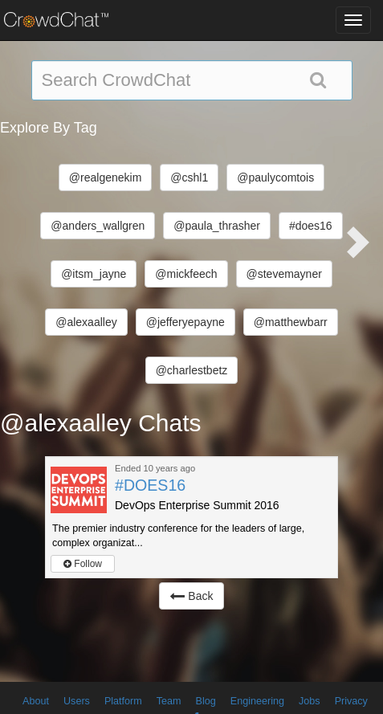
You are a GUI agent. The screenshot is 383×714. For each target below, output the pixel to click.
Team (169, 701)
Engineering (257, 701)
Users (76, 701)
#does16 (310, 225)
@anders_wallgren (98, 225)
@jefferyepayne (185, 322)
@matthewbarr (291, 322)
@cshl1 (189, 177)
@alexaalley (85, 322)
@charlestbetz (192, 370)
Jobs (309, 701)
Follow (82, 563)
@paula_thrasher (216, 225)
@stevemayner (284, 273)
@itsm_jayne (93, 273)
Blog (206, 701)
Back (191, 596)
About (35, 701)
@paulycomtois (275, 177)
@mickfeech (186, 273)
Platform (123, 701)
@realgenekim (105, 177)
